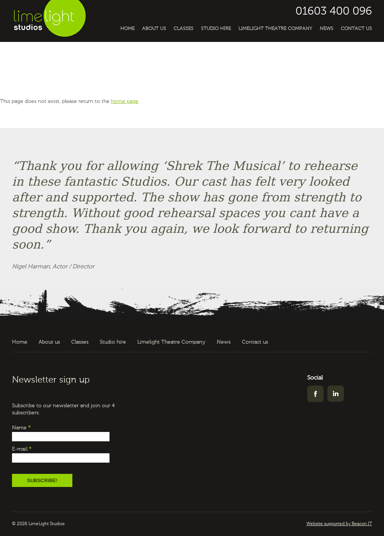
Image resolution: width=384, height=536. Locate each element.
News (326, 28)
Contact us (356, 28)
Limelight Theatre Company (275, 28)
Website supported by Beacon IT (339, 524)
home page (124, 101)
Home (127, 28)
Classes (184, 28)
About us (154, 28)
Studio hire (216, 28)
